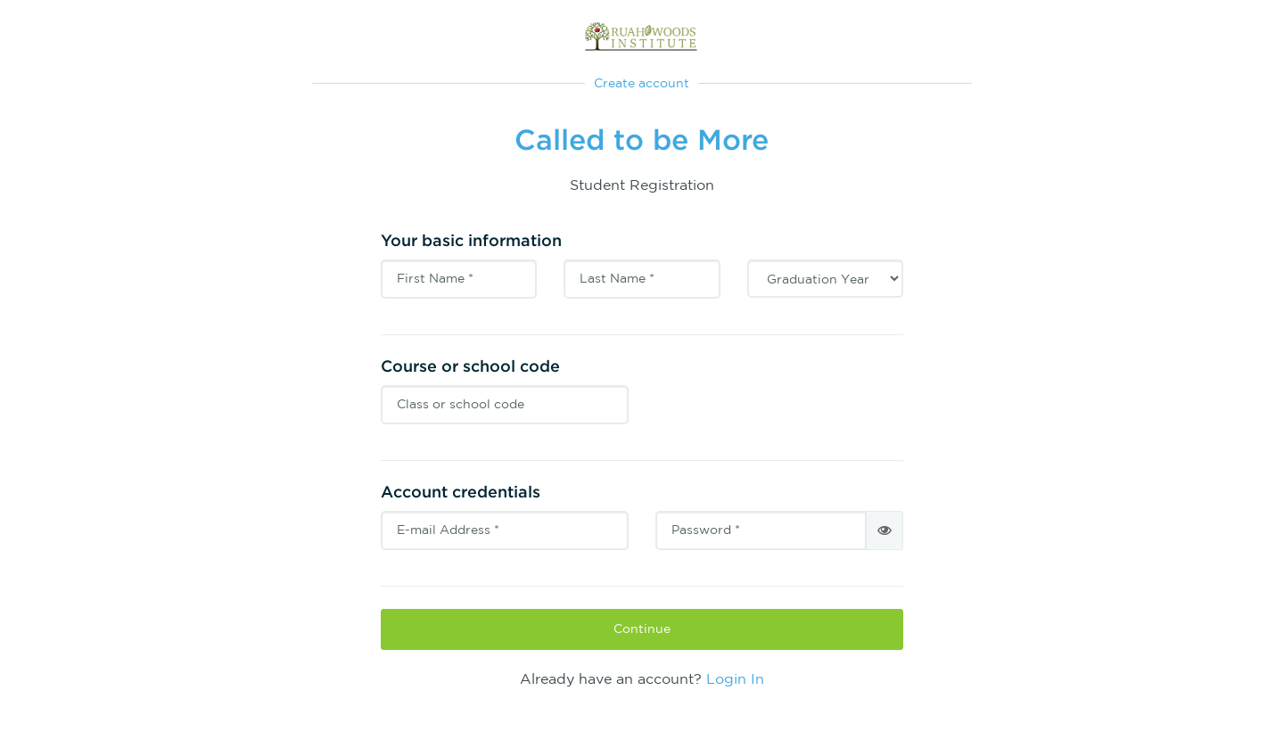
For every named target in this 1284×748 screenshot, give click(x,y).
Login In (735, 678)
